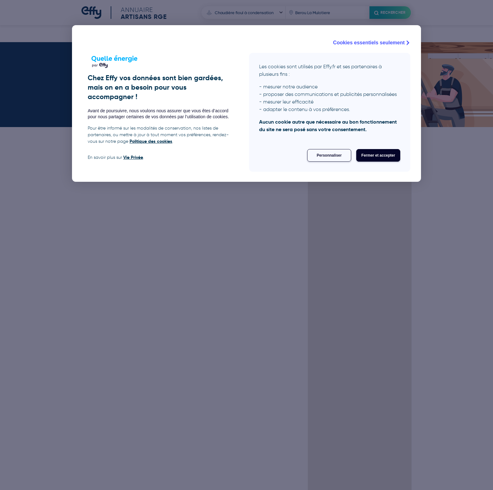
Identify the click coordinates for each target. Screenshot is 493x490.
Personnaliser (329, 155)
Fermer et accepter (378, 155)
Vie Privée (133, 157)
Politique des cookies (151, 141)
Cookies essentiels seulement (372, 43)
